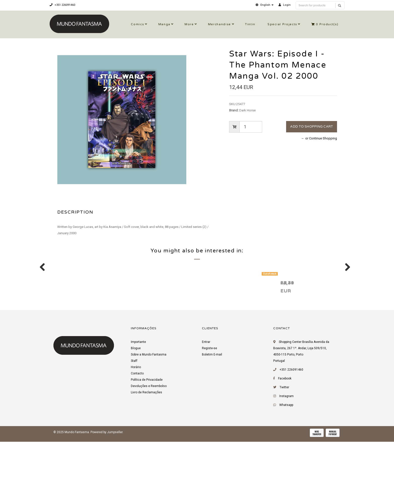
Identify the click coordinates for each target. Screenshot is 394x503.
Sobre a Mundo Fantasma (148, 418)
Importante (138, 405)
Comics (137, 24)
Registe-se (209, 411)
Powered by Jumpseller (106, 495)
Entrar (206, 405)
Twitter (284, 450)
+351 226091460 (62, 5)
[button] (265, 5)
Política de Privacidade (147, 443)
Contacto (137, 436)
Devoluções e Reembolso (149, 449)
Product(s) (325, 24)
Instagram (286, 459)
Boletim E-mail (212, 418)
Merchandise (219, 24)
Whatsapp (286, 468)
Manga (164, 24)
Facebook (284, 441)
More (189, 24)
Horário (136, 430)
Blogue (136, 411)
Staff (134, 424)
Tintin (250, 24)
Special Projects (282, 24)
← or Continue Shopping (319, 138)
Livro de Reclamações (146, 455)
